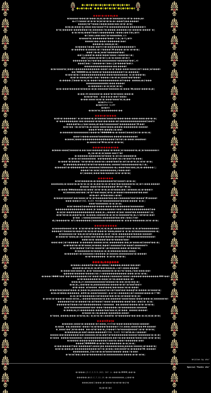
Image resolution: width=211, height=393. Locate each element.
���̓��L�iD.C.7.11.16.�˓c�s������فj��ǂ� (105, 378)
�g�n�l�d (105, 389)
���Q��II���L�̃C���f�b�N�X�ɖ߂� (105, 384)
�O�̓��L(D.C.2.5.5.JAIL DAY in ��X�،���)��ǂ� (105, 373)
